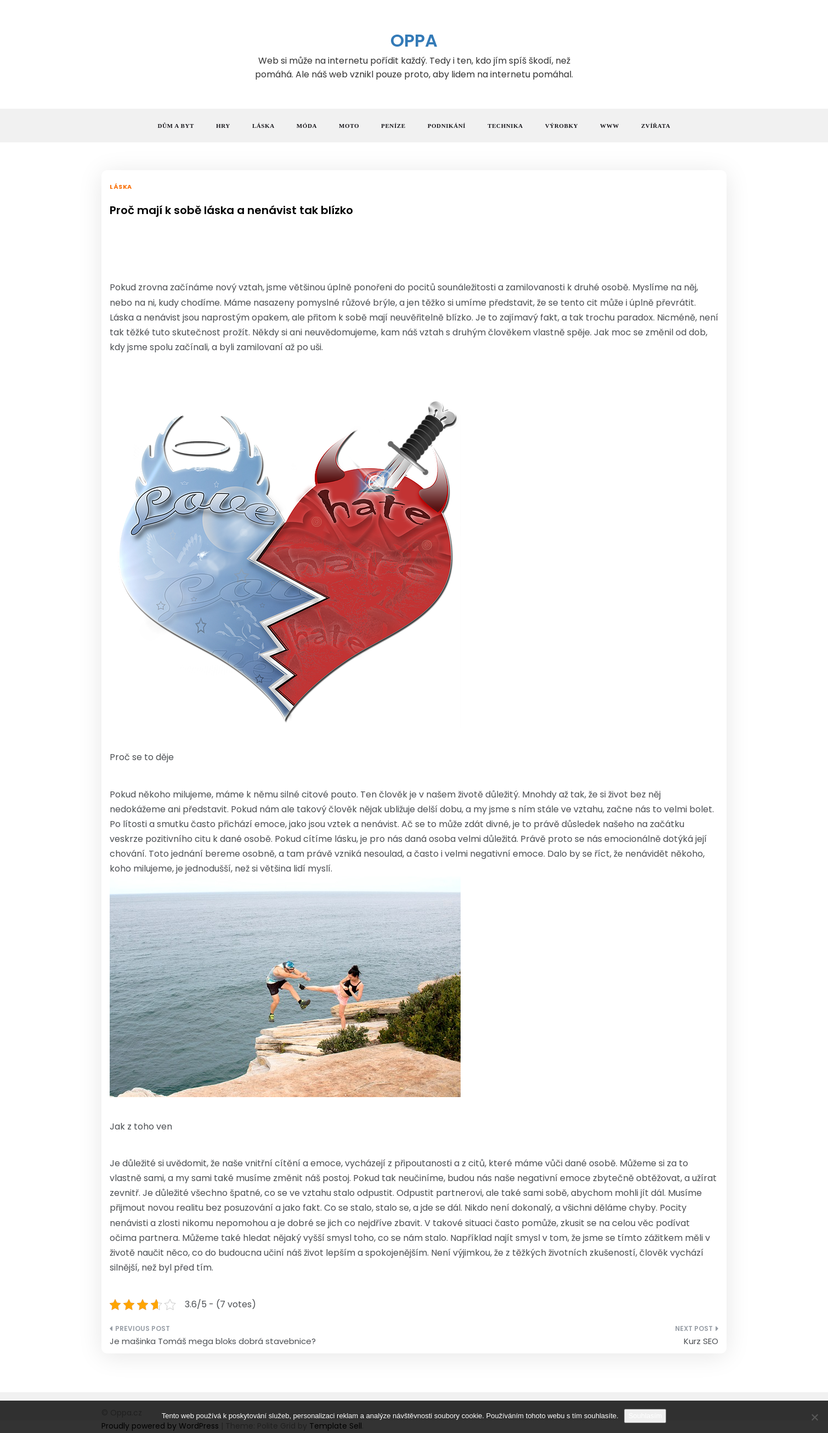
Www (609, 125)
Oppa (414, 40)
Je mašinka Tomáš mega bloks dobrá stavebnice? (213, 1341)
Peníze (393, 125)
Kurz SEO (701, 1341)
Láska (263, 125)
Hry (223, 125)
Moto (349, 125)
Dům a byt (176, 125)
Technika (505, 125)
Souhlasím (645, 1416)
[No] (814, 1417)
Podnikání (447, 125)
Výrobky (561, 125)
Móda (307, 125)
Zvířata (655, 125)
